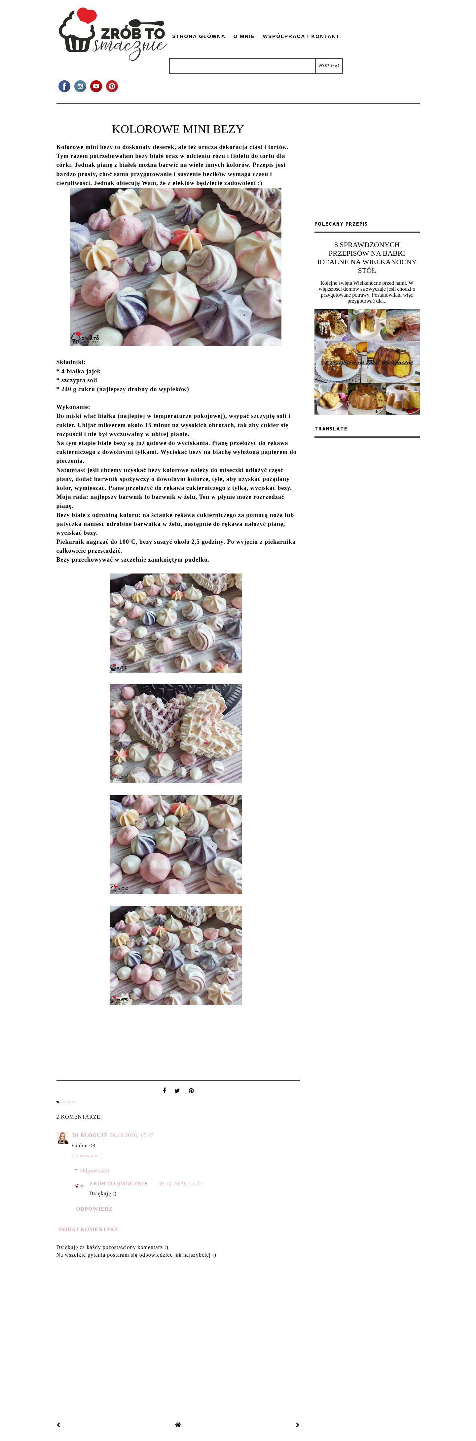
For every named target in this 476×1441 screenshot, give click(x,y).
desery (69, 1102)
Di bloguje (90, 1135)
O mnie (244, 36)
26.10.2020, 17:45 (132, 1135)
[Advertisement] (367, 165)
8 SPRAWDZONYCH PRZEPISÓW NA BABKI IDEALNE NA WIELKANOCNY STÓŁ (367, 257)
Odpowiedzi (94, 1170)
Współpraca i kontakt (301, 36)
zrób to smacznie (119, 1183)
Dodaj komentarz (89, 1229)
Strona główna (199, 36)
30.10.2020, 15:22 (180, 1183)
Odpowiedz (87, 1156)
